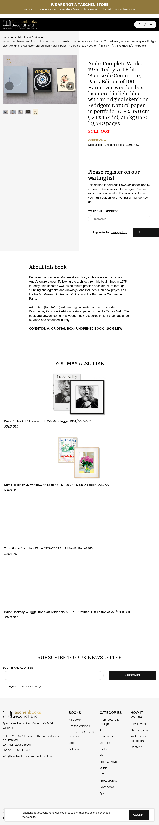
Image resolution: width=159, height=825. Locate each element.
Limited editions (79, 726)
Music (103, 768)
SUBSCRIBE (146, 232)
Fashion (105, 749)
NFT (102, 774)
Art (102, 730)
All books (75, 720)
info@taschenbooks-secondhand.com (29, 756)
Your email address (103, 211)
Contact (136, 747)
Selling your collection (138, 739)
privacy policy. (118, 232)
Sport (103, 793)
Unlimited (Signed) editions (81, 734)
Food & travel (108, 762)
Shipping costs (140, 730)
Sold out (74, 749)
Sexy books (107, 787)
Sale (72, 743)
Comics (105, 743)
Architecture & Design (109, 722)
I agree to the (110, 232)
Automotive (107, 736)
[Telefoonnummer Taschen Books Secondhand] (145, 24)
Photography (108, 781)
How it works (139, 724)
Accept (139, 814)
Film (102, 755)
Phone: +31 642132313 (16, 750)
